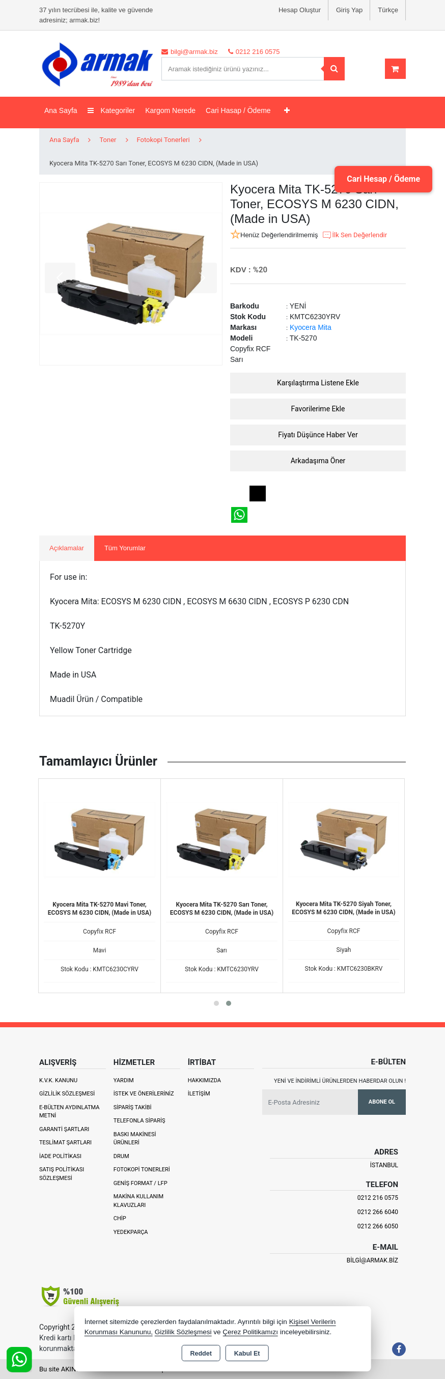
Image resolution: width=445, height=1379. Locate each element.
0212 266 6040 (377, 1212)
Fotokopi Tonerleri (142, 1169)
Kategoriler (111, 110)
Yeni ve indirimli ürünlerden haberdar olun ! (340, 1081)
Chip (120, 1218)
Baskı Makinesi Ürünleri (135, 1138)
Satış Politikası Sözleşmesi (61, 1173)
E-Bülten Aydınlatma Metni (69, 1111)
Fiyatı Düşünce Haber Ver (318, 435)
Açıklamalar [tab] (66, 548)
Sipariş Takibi (133, 1107)
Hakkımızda (204, 1080)
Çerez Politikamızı (250, 1332)
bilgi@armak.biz (372, 1260)
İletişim (199, 1093)
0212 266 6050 (377, 1226)
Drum (121, 1156)
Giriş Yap (349, 10)
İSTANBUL (384, 1165)
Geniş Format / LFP (141, 1183)
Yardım (124, 1080)
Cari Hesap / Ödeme (383, 179)
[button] (216, 1003)
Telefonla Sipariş (139, 1120)
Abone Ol (382, 1102)
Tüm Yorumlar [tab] (125, 548)
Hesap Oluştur (300, 10)
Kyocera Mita (310, 327)
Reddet (200, 1353)
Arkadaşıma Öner (318, 461)
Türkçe (388, 10)
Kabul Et (247, 1353)
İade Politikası (60, 1156)
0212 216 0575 (377, 1197)
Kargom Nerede (170, 110)
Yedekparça (131, 1232)
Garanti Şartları (64, 1129)
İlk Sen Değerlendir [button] (354, 235)
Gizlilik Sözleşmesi (67, 1093)
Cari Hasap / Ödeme (238, 110)
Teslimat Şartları (65, 1142)
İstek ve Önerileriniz (144, 1093)
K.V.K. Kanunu (58, 1080)
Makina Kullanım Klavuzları (138, 1200)
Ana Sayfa (60, 110)
